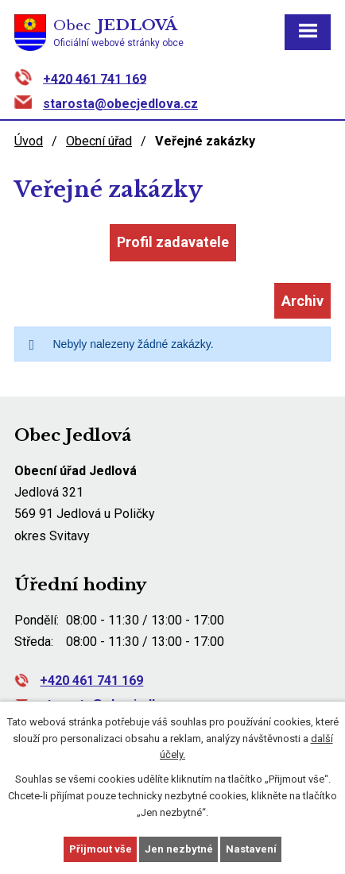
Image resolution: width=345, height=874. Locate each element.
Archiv (302, 300)
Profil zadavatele (173, 242)
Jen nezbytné (179, 849)
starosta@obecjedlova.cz (120, 103)
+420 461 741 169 (94, 78)
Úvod (28, 141)
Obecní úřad (99, 141)
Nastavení (251, 849)
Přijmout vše (100, 849)
